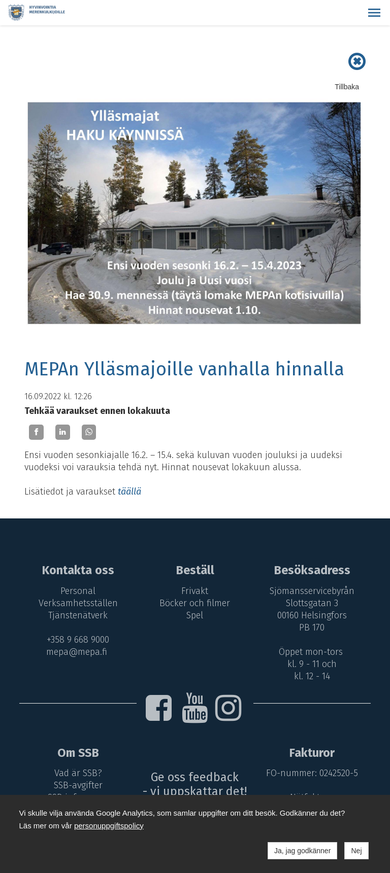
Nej (356, 851)
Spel (195, 615)
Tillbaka (347, 87)
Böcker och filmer (195, 603)
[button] (374, 13)
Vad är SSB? (77, 773)
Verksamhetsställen (76, 603)
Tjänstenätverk (76, 615)
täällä (129, 491)
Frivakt (195, 591)
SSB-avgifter (76, 785)
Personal (76, 591)
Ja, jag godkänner (302, 851)
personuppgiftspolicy (109, 825)
